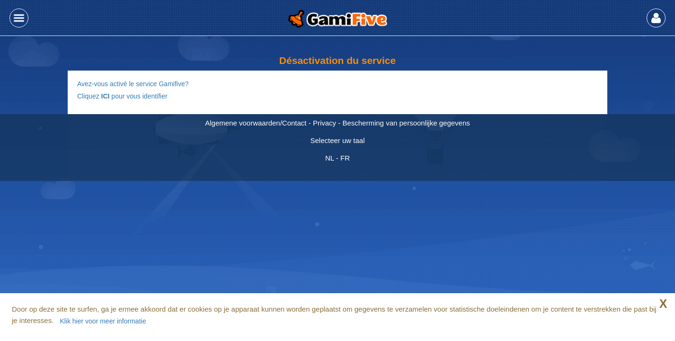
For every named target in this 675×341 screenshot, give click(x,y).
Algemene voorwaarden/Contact (255, 123)
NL (329, 158)
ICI (105, 96)
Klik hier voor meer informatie (103, 321)
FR (345, 158)
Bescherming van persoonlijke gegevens (406, 123)
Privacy (324, 123)
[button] (18, 18)
